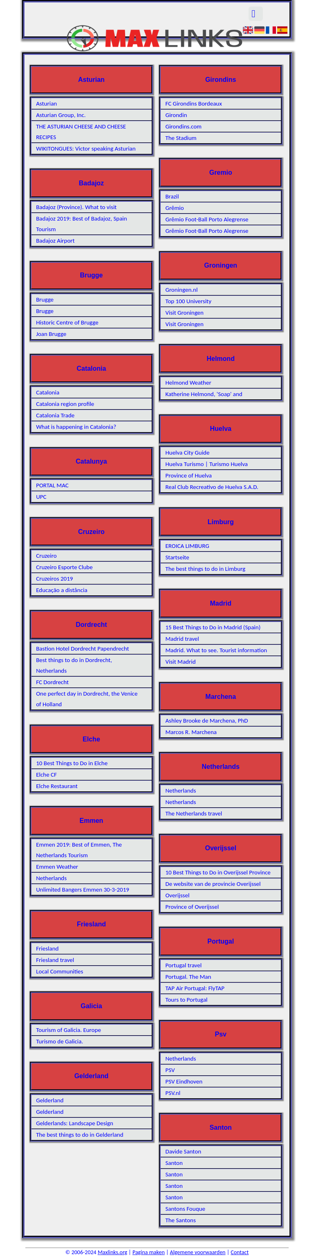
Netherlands (51, 878)
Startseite (177, 557)
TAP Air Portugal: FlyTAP (194, 988)
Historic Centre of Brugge (67, 322)
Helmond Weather (188, 382)
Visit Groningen (184, 312)
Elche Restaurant (57, 786)
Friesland (47, 948)
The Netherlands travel (193, 813)
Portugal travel (183, 965)
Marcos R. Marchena (191, 732)
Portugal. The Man (188, 976)
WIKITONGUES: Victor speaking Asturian (85, 148)
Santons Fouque (185, 1208)
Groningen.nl (181, 289)
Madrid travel (182, 638)
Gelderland (49, 1100)
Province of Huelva (188, 475)
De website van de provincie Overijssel (212, 884)
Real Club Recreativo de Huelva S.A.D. (211, 487)
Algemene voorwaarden (198, 1252)
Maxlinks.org (112, 1252)
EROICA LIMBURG (187, 546)
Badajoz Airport (55, 240)
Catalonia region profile (65, 404)
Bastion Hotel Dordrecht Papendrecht (82, 648)
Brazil (172, 196)
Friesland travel (55, 960)
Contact (240, 1252)
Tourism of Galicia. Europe (68, 1030)
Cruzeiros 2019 (54, 578)
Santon (174, 1163)
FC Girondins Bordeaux (193, 103)
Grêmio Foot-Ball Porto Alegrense (206, 219)
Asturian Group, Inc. (60, 115)
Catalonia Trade (55, 415)
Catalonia (47, 392)
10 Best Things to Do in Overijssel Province (217, 872)
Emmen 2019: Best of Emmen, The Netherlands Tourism (79, 850)
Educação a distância (61, 590)
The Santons (180, 1220)
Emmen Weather (57, 866)
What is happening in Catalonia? (76, 426)
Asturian (46, 103)
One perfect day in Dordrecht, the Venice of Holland (86, 699)
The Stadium (180, 138)
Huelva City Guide (187, 452)
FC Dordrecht (52, 682)
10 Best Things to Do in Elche (72, 763)
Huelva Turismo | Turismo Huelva (206, 464)
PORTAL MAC (52, 485)
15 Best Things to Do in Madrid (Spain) (212, 627)
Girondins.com (183, 126)
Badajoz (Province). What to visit (76, 207)
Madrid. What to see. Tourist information (216, 650)
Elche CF (46, 774)
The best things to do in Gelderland (79, 1134)
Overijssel (177, 895)
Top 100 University (188, 301)
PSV (170, 1070)
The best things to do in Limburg (205, 568)
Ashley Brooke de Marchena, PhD (206, 720)
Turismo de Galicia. (59, 1041)
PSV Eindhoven (183, 1081)
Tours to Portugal (186, 999)
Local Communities (59, 971)
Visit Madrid (180, 661)
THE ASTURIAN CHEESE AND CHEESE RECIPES (81, 132)
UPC (41, 496)
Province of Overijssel (192, 906)
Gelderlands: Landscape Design (74, 1123)
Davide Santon (183, 1151)
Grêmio (174, 208)
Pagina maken (148, 1252)
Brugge (45, 299)
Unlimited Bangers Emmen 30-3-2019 (82, 889)
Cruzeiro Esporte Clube (64, 567)
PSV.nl (172, 1093)
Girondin (176, 115)
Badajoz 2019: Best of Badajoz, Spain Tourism (81, 224)
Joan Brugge (51, 334)
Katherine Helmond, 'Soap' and (203, 394)
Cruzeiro (46, 555)
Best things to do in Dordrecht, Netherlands (74, 665)
